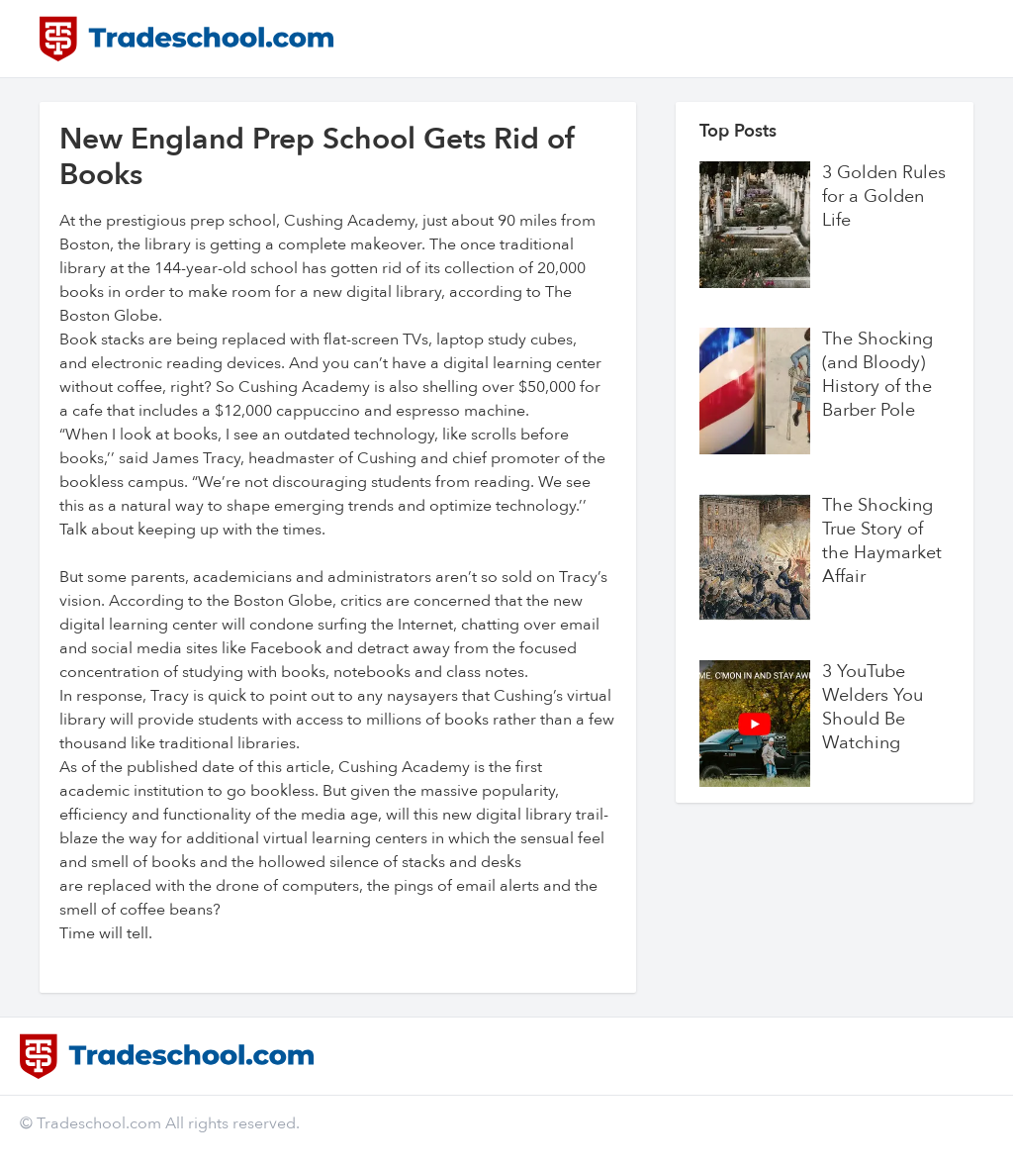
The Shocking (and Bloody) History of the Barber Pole (877, 375)
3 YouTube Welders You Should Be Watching (872, 707)
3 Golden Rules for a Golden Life (884, 197)
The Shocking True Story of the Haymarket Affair (882, 541)
